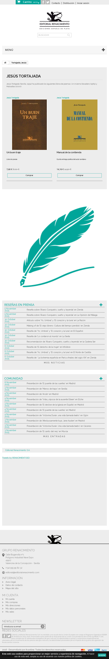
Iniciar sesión (83, 3)
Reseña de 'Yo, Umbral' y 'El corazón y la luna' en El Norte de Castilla (59, 352)
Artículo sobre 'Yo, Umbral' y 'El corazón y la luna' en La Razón (56, 320)
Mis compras (12, 602)
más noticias (54, 363)
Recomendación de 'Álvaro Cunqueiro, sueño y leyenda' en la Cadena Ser (61, 342)
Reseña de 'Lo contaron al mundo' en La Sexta (48, 336)
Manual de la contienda (69, 152)
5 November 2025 (10, 310)
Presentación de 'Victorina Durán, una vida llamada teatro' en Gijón (57, 415)
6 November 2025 (10, 383)
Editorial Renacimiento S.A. (17, 450)
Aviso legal (11, 582)
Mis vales (10, 612)
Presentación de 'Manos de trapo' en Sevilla (47, 389)
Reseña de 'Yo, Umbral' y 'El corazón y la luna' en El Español (55, 331)
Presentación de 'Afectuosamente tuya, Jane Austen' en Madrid (56, 421)
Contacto (56, 3)
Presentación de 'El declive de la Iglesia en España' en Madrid (55, 405)
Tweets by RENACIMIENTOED (16, 458)
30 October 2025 (10, 320)
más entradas (54, 436)
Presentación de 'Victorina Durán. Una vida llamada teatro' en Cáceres (59, 426)
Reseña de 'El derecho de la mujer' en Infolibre (48, 347)
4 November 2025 (10, 389)
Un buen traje (13, 152)
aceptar (102, 655)
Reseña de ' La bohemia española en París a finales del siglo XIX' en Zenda (61, 357)
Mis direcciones (13, 605)
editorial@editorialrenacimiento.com (22, 572)
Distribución (68, 3)
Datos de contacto (14, 585)
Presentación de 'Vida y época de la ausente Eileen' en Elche (55, 399)
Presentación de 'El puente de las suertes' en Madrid (51, 383)
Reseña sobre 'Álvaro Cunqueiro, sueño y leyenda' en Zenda (55, 310)
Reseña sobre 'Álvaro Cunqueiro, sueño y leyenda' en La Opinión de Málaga (62, 315)
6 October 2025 (9, 347)
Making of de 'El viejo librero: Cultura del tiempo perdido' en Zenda (58, 326)
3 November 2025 (10, 421)
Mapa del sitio (12, 588)
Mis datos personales (15, 608)
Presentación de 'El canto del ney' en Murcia (47, 431)
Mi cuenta (10, 599)
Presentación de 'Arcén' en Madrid (42, 394)
